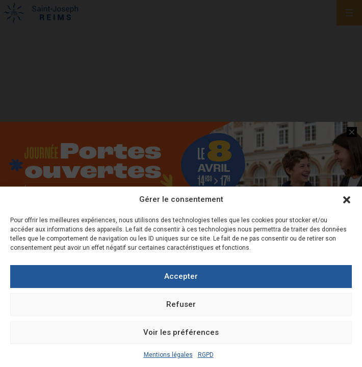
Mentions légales (168, 354)
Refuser (181, 304)
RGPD (206, 354)
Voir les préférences (181, 332)
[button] (347, 200)
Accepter (181, 276)
